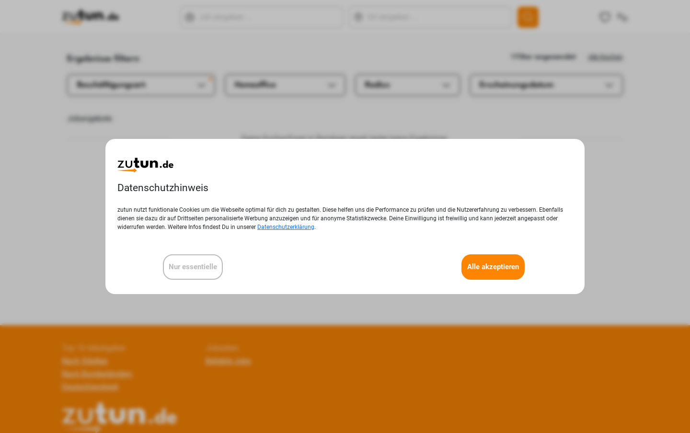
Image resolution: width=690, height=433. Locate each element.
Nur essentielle (193, 266)
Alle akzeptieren (493, 266)
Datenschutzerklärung (285, 227)
